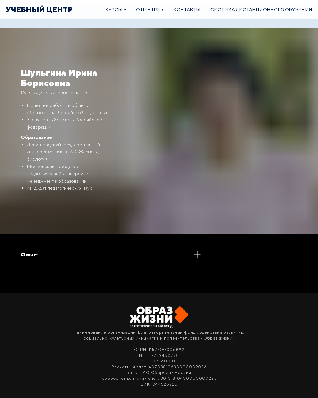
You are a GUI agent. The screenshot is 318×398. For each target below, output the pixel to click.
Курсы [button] (114, 9)
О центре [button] (148, 9)
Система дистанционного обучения (261, 9)
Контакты (186, 9)
